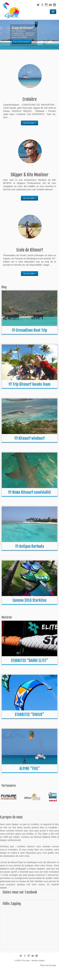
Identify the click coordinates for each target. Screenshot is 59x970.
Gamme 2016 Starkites (29, 600)
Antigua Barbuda (31, 546)
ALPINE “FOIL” (29, 768)
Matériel (7, 617)
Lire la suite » (29, 123)
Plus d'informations (21, 42)
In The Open (25, 960)
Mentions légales (38, 960)
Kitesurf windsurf (31, 438)
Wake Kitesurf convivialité (31, 492)
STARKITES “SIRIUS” (29, 714)
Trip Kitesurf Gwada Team (31, 384)
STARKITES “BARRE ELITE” (29, 660)
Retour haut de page (48, 965)
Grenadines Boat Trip (31, 330)
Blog (4, 287)
